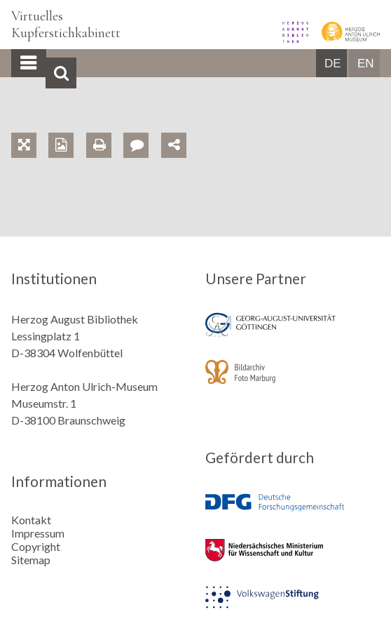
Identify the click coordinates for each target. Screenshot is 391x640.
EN (365, 63)
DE (332, 63)
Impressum (37, 533)
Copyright (35, 546)
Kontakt (31, 519)
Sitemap (30, 559)
